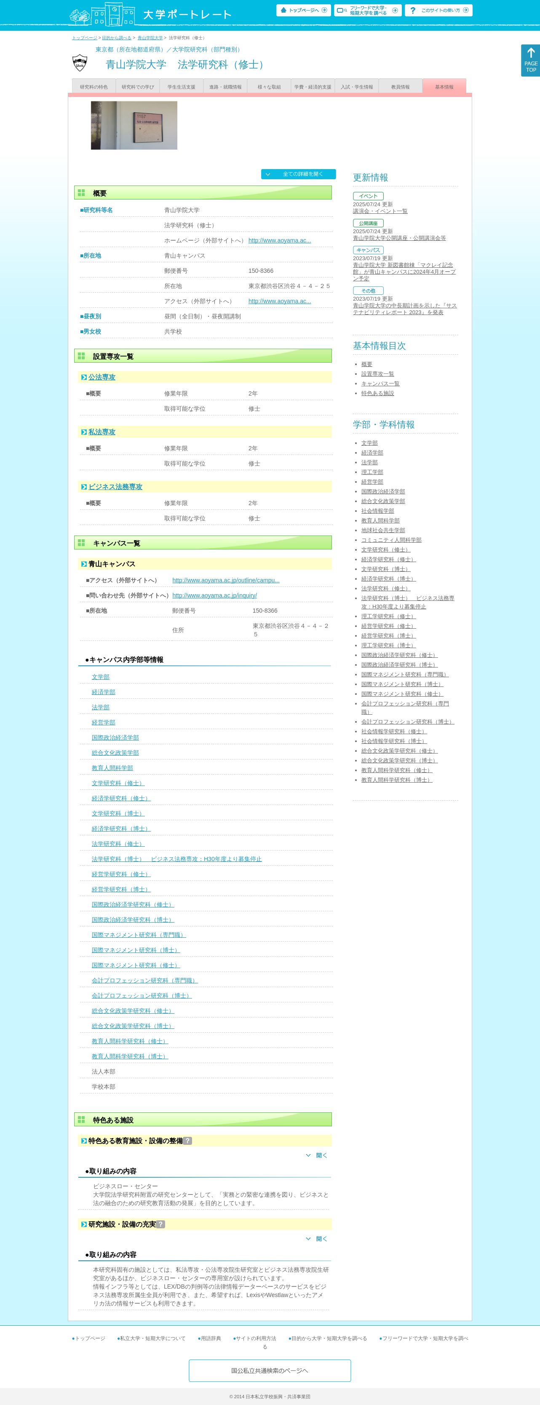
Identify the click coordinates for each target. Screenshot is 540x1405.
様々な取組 (269, 86)
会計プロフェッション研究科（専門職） (145, 980)
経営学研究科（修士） (121, 874)
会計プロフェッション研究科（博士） (142, 995)
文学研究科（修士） (118, 783)
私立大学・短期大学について (153, 1338)
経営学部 (103, 722)
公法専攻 (101, 377)
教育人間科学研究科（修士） (130, 1041)
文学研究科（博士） (118, 813)
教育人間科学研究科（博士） (130, 1056)
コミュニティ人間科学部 (391, 540)
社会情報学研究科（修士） (394, 731)
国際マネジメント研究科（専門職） (139, 934)
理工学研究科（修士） (388, 616)
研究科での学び (138, 86)
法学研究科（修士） (118, 843)
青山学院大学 (150, 37)
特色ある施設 (377, 393)
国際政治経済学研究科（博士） (133, 919)
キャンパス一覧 (380, 383)
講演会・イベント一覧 (380, 211)
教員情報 (400, 86)
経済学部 (103, 692)
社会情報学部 (377, 511)
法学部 (101, 707)
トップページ (84, 37)
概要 (366, 364)
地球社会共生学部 (383, 530)
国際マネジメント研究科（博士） (136, 950)
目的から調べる (116, 37)
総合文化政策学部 (115, 752)
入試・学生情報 (357, 86)
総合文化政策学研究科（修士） (133, 1010)
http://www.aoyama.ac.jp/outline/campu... (225, 580)
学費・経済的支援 (312, 86)
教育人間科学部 (112, 767)
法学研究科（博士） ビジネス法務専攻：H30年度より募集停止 (177, 859)
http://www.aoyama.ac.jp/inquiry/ (214, 595)
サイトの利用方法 (256, 1338)
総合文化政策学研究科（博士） (133, 1026)
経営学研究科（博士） (121, 889)
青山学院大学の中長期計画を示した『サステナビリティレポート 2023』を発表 (405, 308)
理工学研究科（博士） (388, 645)
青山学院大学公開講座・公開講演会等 (399, 238)
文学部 (101, 676)
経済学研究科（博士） (121, 828)
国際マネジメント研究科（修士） (136, 965)
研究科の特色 (94, 86)
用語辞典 (211, 1338)
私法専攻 (101, 432)
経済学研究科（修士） (121, 798)
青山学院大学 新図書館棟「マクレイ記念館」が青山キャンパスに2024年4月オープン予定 (404, 272)
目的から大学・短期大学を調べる (329, 1338)
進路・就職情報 (225, 86)
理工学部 (372, 472)
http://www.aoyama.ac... (280, 240)
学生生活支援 (181, 86)
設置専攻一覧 (377, 374)
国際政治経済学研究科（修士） (133, 904)
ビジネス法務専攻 (115, 486)
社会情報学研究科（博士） (394, 741)
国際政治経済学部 (115, 737)
